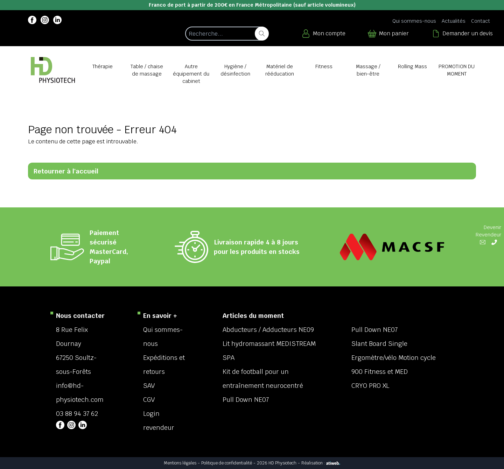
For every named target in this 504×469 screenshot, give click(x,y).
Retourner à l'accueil (66, 171)
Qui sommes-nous (414, 21)
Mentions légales (180, 463)
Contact (480, 21)
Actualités (453, 21)
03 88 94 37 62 (77, 414)
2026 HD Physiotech (276, 463)
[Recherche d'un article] (226, 34)
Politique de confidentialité (226, 463)
